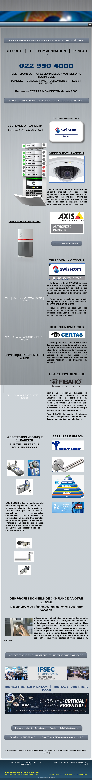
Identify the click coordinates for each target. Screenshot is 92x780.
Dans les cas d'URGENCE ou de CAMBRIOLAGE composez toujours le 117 (46, 737)
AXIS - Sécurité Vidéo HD (67, 243)
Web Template (40, 777)
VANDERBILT (24, 764)
